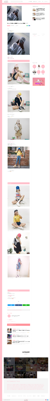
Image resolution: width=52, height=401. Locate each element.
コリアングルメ (42, 360)
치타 (21, 340)
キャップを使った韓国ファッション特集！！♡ (14, 3)
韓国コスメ (15, 384)
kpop (8, 385)
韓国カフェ (14, 340)
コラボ (22, 389)
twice (22, 385)
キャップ (9, 321)
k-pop (36, 384)
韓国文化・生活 (20, 374)
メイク (33, 384)
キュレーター (46, 1)
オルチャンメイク (18, 385)
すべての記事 (30, 1)
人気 (24, 385)
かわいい (37, 385)
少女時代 (29, 389)
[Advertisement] (13, 177)
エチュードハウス (9, 389)
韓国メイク (15, 385)
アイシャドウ (35, 389)
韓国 (8, 384)
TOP (4, 3)
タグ (42, 1)
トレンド (11, 385)
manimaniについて (35, 1)
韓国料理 (20, 389)
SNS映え (9, 360)
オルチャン (32, 360)
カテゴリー (39, 1)
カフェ (33, 385)
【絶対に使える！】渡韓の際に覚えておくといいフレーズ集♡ (21, 336)
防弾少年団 (14, 389)
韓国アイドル (30, 384)
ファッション (20, 367)
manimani (16, 25)
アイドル (27, 385)
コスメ (38, 384)
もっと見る (43, 6)
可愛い (39, 385)
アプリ (16, 389)
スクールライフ (9, 367)
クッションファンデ (42, 389)
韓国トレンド (9, 374)
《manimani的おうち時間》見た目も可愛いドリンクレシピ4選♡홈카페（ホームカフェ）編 (21, 342)
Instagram (43, 385)
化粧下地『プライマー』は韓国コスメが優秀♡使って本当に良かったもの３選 (21, 331)
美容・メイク (42, 367)
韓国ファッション (13, 321)
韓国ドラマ (31, 385)
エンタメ (7, 3)
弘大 (38, 389)
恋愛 (31, 367)
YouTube (25, 389)
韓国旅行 (31, 374)
